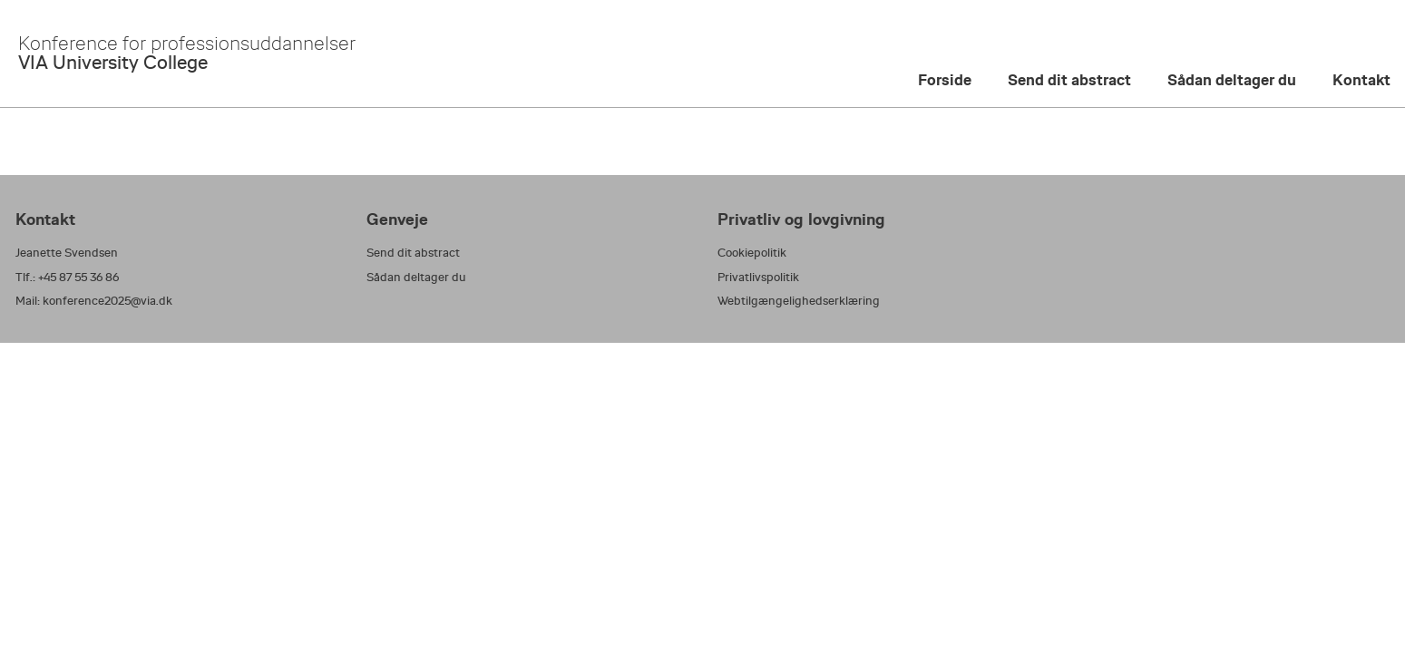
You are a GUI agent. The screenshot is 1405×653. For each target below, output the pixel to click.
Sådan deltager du (1231, 80)
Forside (944, 80)
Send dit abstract (1069, 80)
